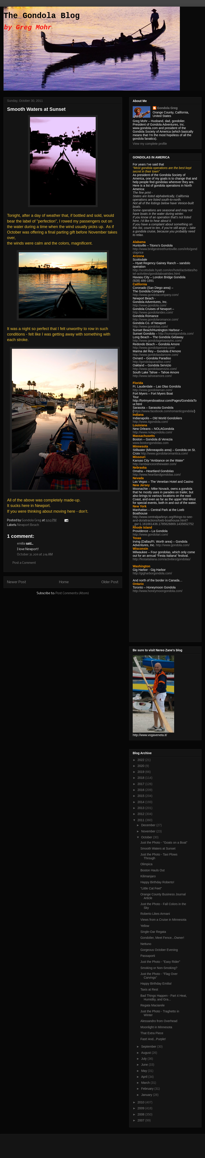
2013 (141, 808)
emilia (21, 544)
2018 (141, 777)
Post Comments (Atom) (72, 593)
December (148, 825)
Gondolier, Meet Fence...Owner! (162, 937)
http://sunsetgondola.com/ (176, 333)
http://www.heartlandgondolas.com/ (157, 474)
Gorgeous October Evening (159, 950)
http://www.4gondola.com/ (150, 421)
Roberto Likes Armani (155, 913)
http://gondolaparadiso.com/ (152, 362)
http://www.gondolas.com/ (150, 326)
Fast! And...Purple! (153, 1039)
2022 (141, 760)
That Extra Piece (151, 1033)
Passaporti (147, 956)
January (147, 1095)
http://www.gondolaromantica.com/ (164, 453)
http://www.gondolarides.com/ (153, 312)
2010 (141, 1102)
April (144, 1076)
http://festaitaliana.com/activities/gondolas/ (161, 559)
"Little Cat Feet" (151, 888)
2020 (141, 766)
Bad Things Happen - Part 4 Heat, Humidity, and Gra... (163, 997)
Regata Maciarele (152, 1005)
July (144, 1058)
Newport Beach (28, 525)
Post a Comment (24, 563)
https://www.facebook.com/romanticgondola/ (164, 411)
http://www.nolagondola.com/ (152, 432)
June (145, 1064)
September (149, 1046)
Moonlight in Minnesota (156, 1027)
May (144, 1071)
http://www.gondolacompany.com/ (156, 295)
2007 (141, 1120)
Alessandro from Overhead (158, 1021)
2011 (141, 820)
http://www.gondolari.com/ (150, 534)
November (148, 831)
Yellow (144, 926)
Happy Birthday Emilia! (156, 983)
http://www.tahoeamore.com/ (152, 376)
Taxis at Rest (149, 989)
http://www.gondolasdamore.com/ (155, 354)
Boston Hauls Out (152, 870)
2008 (141, 1114)
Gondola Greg (167, 108)
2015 (141, 796)
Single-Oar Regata (153, 931)
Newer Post (16, 582)
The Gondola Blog (42, 15)
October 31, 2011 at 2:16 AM (35, 554)
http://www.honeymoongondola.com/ (158, 591)
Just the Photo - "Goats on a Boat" (163, 842)
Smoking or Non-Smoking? (158, 968)
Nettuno (145, 944)
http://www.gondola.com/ (149, 305)
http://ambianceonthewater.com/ (154, 464)
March (146, 1082)
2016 (141, 790)
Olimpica (146, 864)
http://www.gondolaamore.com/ (154, 347)
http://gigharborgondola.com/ (152, 573)
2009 (141, 1108)
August (146, 1052)
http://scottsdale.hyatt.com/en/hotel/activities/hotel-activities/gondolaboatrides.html (165, 271)
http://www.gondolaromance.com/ (155, 319)
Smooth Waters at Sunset (157, 848)
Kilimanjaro (148, 876)
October (147, 837)
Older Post (110, 582)
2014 (141, 802)
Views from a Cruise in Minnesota (163, 919)
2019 (141, 772)
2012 (141, 814)
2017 (141, 784)
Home (64, 582)
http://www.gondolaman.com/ (152, 390)
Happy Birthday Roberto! (157, 882)
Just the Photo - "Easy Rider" (160, 961)
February (147, 1088)
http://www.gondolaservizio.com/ (155, 369)
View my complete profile (150, 143)
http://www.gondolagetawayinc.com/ (157, 340)
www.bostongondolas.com (151, 443)
